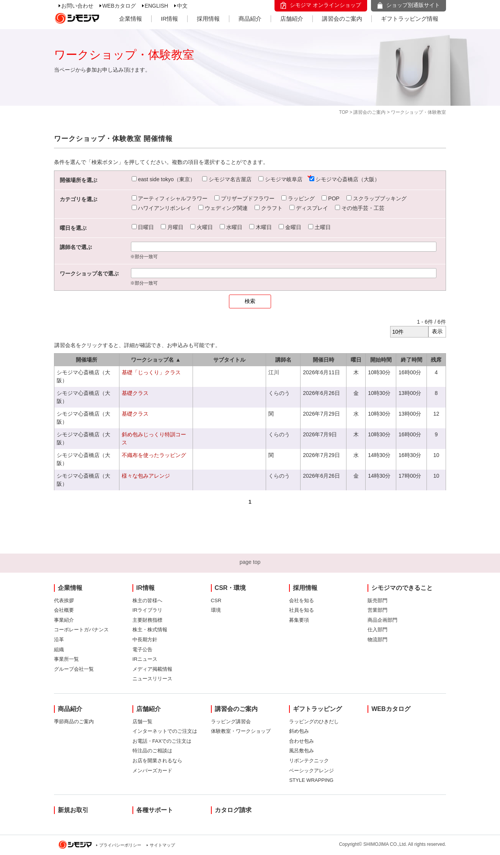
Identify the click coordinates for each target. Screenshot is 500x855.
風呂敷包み (301, 750)
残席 (436, 360)
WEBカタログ (119, 6)
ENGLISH (156, 6)
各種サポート (154, 810)
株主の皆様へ (147, 600)
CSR (216, 600)
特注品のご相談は (152, 750)
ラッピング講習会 (231, 721)
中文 (182, 6)
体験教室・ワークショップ (241, 731)
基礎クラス (135, 393)
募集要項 (299, 620)
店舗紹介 (291, 18)
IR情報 (169, 18)
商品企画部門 (382, 620)
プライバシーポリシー (120, 845)
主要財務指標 (147, 620)
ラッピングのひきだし (314, 721)
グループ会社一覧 (74, 669)
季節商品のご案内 (74, 721)
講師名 (283, 360)
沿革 (59, 639)
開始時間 (381, 360)
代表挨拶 (64, 600)
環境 (216, 610)
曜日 (356, 360)
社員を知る (301, 610)
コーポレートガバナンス (81, 629)
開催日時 (323, 360)
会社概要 (64, 610)
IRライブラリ (147, 610)
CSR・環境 (230, 588)
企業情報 (130, 18)
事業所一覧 (66, 659)
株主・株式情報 (149, 629)
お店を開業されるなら (157, 760)
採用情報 (208, 18)
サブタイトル (229, 360)
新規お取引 (73, 810)
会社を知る (301, 600)
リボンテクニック (309, 760)
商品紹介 (250, 18)
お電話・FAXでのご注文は (162, 741)
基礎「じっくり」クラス (151, 372)
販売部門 (377, 600)
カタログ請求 (233, 810)
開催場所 (86, 360)
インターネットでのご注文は (164, 731)
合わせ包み (301, 741)
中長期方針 (144, 639)
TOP (343, 112)
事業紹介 (64, 620)
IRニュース (144, 659)
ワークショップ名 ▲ (156, 360)
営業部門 (377, 610)
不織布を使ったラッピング (154, 455)
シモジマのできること (402, 588)
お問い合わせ (77, 6)
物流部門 (377, 639)
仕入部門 (377, 629)
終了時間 (411, 360)
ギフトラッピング (317, 709)
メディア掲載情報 (152, 669)
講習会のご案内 (342, 18)
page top (250, 562)
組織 (59, 649)
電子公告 (142, 649)
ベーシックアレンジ (311, 770)
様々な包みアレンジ (146, 476)
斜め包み (299, 731)
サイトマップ (162, 845)
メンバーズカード (152, 770)
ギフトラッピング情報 (409, 18)
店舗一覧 (142, 721)
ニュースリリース (152, 678)
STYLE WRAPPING (311, 780)
